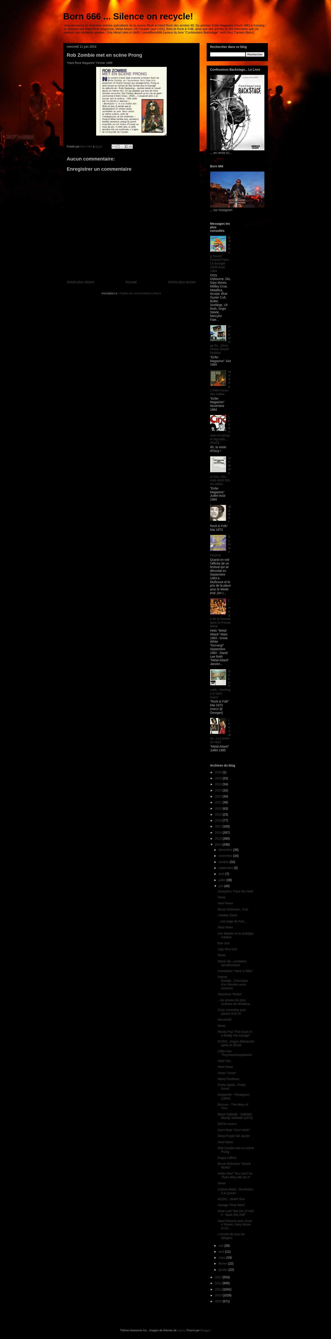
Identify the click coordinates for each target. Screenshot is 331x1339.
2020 (219, 808)
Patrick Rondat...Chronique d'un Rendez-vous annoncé (233, 982)
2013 (219, 1277)
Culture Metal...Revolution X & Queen (235, 1191)
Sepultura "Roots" (230, 994)
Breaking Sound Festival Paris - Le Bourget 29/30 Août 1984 (220, 254)
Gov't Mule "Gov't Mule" (234, 1130)
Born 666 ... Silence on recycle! (128, 16)
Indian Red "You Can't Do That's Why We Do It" (235, 1175)
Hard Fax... (225, 1061)
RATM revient (227, 1124)
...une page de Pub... (232, 921)
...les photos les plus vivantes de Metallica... (235, 1002)
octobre (224, 862)
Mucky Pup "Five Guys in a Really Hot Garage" (235, 1033)
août (222, 874)
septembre (226, 868)
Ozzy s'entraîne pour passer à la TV (232, 1011)
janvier (223, 1269)
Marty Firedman (228, 1079)
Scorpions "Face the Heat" (236, 891)
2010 (219, 1295)
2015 (219, 838)
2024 (219, 784)
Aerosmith (225, 1019)
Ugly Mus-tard (227, 949)
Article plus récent (80, 282)
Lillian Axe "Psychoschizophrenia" (235, 1053)
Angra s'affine (227, 1158)
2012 (219, 1283)
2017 (219, 826)
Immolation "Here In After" (235, 971)
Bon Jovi (224, 943)
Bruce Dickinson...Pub (233, 909)
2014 (219, 844)
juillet (222, 880)
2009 (219, 1301)
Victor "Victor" (227, 1073)
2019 (219, 814)
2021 (219, 802)
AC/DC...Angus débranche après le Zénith (236, 1043)
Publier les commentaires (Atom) (140, 293)
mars (222, 1257)
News (221, 897)
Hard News (225, 903)
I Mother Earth (227, 915)
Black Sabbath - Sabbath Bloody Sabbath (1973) (235, 1116)
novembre (226, 855)
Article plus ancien (182, 282)
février (223, 1263)
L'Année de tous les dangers (231, 1236)
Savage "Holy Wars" (231, 1205)
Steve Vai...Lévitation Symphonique (232, 963)
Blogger (205, 1330)
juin (221, 886)
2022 (219, 796)
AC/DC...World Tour (231, 1199)
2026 (219, 772)
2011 (219, 1289)
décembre (226, 850)
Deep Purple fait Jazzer (234, 1136)
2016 (219, 832)
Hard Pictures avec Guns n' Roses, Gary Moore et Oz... (235, 1224)
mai (221, 1245)
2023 (219, 790)
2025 (219, 778)
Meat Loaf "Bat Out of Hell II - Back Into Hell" (235, 1212)
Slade (229, 512)
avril (222, 1251)
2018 (219, 820)
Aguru (181, 1330)
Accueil (131, 282)
